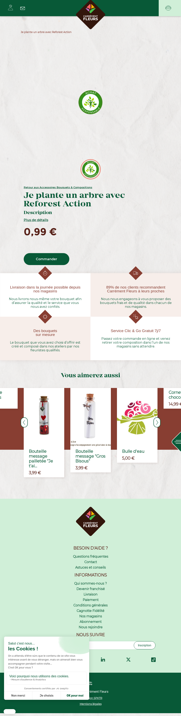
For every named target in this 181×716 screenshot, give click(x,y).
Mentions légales (91, 707)
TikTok (153, 663)
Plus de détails (36, 220)
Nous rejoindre (91, 630)
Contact (90, 565)
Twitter (128, 663)
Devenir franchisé (90, 592)
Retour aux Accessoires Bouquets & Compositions (58, 187)
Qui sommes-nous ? (90, 586)
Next (157, 422)
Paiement (91, 603)
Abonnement (91, 624)
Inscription (144, 648)
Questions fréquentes (90, 559)
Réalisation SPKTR (90, 700)
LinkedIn (103, 662)
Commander (46, 259)
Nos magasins (90, 619)
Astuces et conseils (90, 570)
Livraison (90, 597)
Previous (24, 422)
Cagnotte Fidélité (90, 614)
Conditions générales (90, 608)
